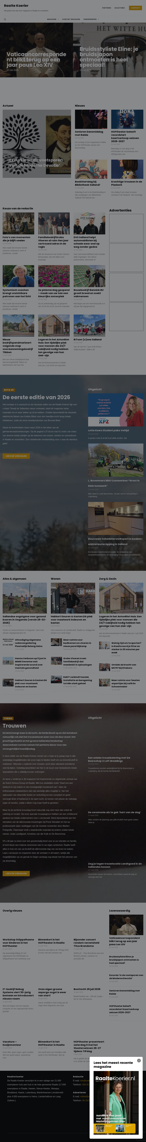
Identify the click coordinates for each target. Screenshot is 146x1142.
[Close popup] (139, 1060)
